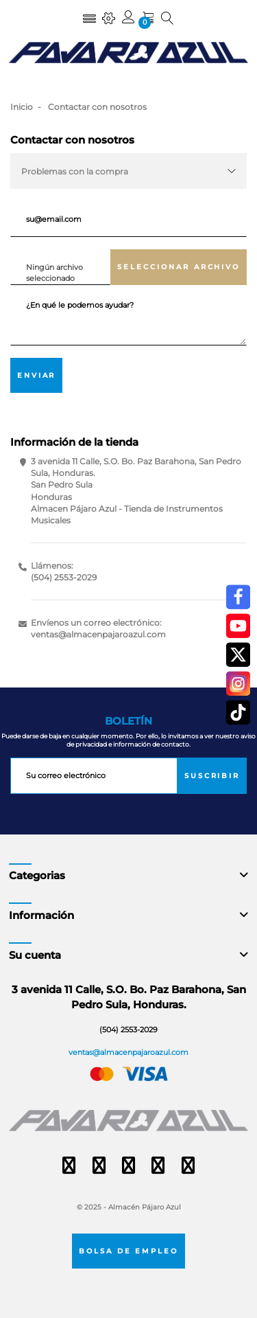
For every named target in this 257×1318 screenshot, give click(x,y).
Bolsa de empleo (129, 1251)
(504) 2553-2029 (64, 577)
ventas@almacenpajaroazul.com (98, 634)
